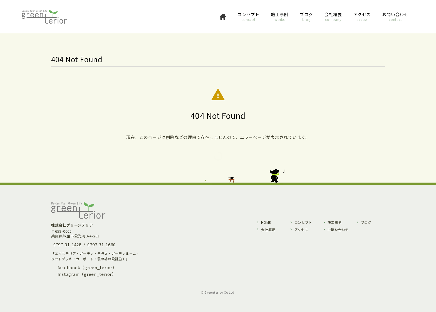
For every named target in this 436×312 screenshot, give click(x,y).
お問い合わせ (338, 229)
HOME (266, 222)
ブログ (366, 222)
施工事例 (335, 222)
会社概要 (268, 229)
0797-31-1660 (101, 244)
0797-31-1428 (67, 244)
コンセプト (303, 222)
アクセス (301, 229)
